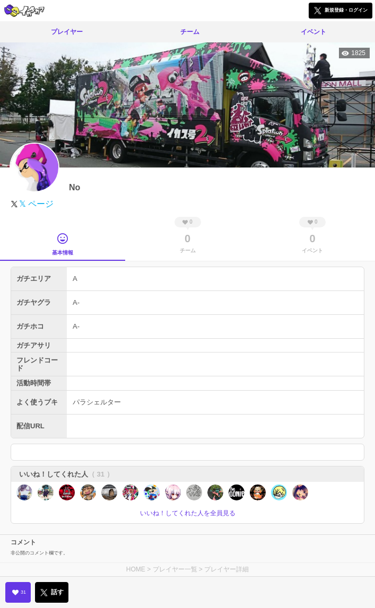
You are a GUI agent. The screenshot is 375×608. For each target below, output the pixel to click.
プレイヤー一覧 (175, 569)
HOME (135, 569)
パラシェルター (97, 402)
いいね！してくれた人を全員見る (188, 513)
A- (76, 302)
